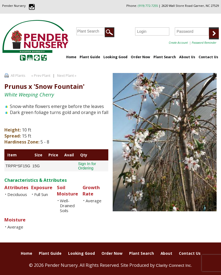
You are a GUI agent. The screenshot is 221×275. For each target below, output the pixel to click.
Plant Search (164, 57)
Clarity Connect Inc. (174, 265)
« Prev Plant (40, 75)
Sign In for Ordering (87, 166)
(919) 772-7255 (148, 6)
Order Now (140, 57)
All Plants (18, 75)
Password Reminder (204, 43)
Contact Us (208, 57)
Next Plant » (67, 75)
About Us (187, 57)
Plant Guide (90, 57)
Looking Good (115, 57)
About (166, 253)
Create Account (178, 43)
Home (71, 57)
